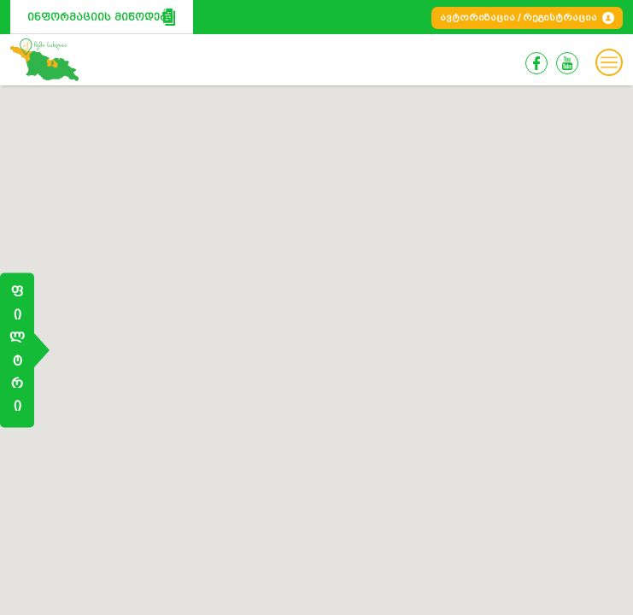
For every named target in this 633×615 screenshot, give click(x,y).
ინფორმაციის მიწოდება (100, 16)
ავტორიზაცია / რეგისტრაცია (518, 17)
